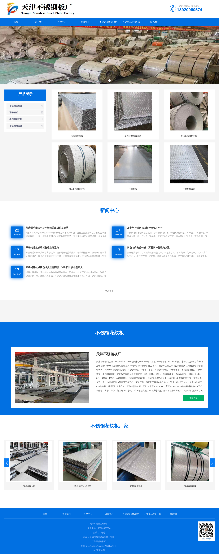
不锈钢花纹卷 (15, 119)
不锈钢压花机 (136, 486)
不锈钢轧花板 (189, 189)
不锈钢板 (13, 112)
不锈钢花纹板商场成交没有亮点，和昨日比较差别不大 (54, 267)
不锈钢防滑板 (77, 136)
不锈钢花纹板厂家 (131, 22)
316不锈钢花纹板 (189, 136)
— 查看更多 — (109, 291)
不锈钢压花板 (15, 106)
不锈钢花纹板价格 (108, 22)
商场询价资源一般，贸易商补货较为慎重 (148, 247)
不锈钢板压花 (190, 486)
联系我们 (154, 22)
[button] (109, 80)
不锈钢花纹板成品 (82, 486)
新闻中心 (85, 22)
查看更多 (193, 398)
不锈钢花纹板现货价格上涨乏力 (42, 247)
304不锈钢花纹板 (77, 189)
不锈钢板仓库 (29, 486)
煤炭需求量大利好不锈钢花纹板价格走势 (47, 227)
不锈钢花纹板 (15, 126)
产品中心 (62, 22)
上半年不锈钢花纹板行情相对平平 (144, 227)
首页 (16, 22)
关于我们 (39, 22)
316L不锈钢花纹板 (132, 136)
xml (94, 550)
